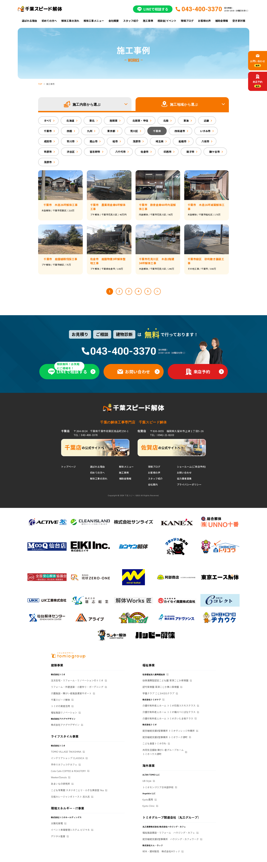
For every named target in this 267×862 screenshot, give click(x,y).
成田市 (48, 141)
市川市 (71, 141)
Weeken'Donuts (59, 777)
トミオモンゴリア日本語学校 (158, 787)
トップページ (68, 466)
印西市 (167, 151)
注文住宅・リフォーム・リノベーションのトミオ (77, 680)
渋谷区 (71, 151)
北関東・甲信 (140, 120)
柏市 (115, 141)
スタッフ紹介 (130, 20)
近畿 (206, 120)
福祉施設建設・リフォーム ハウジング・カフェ (169, 832)
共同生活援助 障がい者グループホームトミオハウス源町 (163, 752)
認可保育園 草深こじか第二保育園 (161, 687)
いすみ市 (205, 131)
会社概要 (113, 20)
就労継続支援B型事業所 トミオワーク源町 (165, 737)
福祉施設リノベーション (64, 712)
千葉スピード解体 (60, 699)
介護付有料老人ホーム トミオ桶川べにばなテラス (169, 712)
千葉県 (157, 131)
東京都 (111, 131)
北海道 (70, 120)
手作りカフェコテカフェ (64, 764)
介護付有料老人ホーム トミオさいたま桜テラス (168, 718)
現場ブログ (187, 20)
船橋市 (182, 141)
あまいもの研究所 (60, 783)
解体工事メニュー (94, 20)
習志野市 (95, 151)
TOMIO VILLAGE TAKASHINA (66, 751)
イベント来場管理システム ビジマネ (70, 829)
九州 (89, 131)
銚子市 (190, 151)
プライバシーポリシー (189, 484)
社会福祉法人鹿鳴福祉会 (154, 674)
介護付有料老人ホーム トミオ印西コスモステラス (169, 705)
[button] (84, 104)
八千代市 (120, 151)
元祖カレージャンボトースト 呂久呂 (70, 796)
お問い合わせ (184, 472)
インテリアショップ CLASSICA (67, 758)
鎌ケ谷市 (214, 151)
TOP (40, 83)
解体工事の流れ (70, 20)
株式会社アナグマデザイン (65, 724)
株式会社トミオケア (152, 699)
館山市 (94, 141)
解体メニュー (126, 466)
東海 (186, 120)
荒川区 (134, 131)
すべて (47, 120)
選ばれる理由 (29, 20)
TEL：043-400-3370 (86, 435)
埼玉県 (159, 141)
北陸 (166, 120)
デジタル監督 (58, 836)
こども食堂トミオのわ (154, 743)
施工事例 (148, 20)
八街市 (205, 141)
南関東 (113, 120)
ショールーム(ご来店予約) (191, 466)
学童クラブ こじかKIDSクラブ (159, 693)
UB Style (147, 780)
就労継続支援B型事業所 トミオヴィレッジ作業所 (169, 730)
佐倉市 (144, 151)
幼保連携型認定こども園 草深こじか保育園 (166, 680)
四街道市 (180, 131)
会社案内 (153, 484)
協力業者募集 (184, 478)
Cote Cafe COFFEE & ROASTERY (68, 771)
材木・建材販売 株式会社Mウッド (161, 851)
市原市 (48, 151)
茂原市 (137, 141)
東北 (92, 120)
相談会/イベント (167, 20)
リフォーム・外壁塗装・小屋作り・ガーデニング (77, 687)
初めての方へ (49, 20)
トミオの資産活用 (60, 706)
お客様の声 (204, 20)
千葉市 (48, 131)
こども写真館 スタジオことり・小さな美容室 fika (77, 790)
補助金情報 (221, 20)
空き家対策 (238, 20)
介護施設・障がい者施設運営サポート (71, 693)
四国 (69, 131)
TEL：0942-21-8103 (162, 435)
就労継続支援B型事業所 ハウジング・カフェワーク (171, 839)
